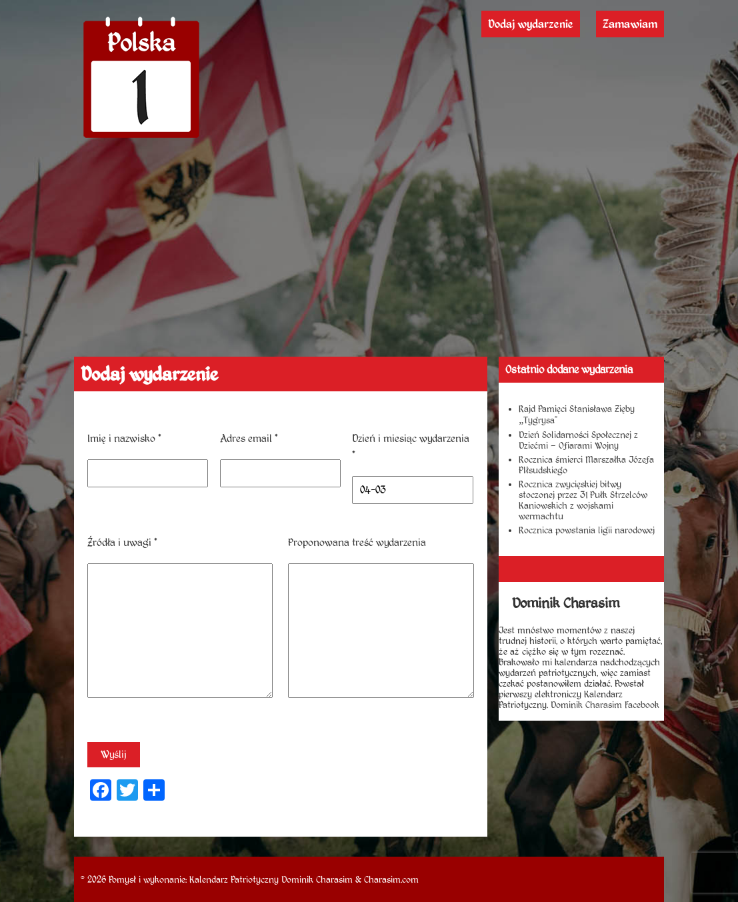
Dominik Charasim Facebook (605, 704)
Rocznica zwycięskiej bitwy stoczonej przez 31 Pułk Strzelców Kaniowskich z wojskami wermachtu (583, 500)
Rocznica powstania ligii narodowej (587, 530)
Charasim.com (391, 879)
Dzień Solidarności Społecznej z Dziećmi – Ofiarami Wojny (578, 440)
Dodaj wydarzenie (530, 24)
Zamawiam (630, 24)
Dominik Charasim (317, 879)
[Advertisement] (369, 256)
